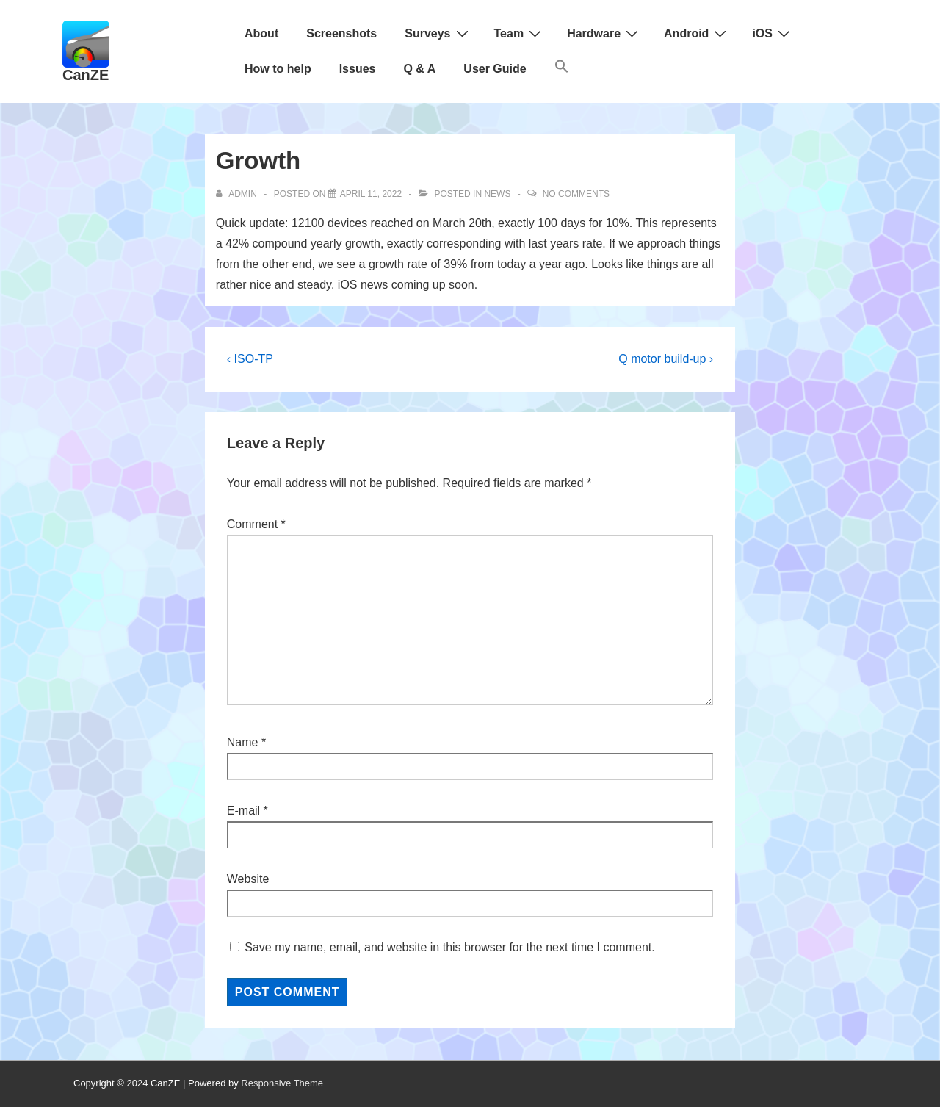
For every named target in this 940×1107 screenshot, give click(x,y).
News (497, 194)
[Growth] (371, 194)
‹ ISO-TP (250, 359)
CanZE (85, 75)
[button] (561, 69)
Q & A (419, 68)
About (261, 33)
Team (520, 33)
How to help (278, 68)
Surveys (438, 33)
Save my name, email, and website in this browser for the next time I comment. (449, 947)
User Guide (494, 68)
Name (242, 742)
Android (697, 33)
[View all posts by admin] (237, 194)
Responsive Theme (282, 1083)
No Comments (576, 194)
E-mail (243, 810)
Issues (357, 68)
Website (248, 879)
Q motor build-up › (665, 359)
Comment (256, 524)
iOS (773, 33)
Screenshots (341, 33)
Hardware (604, 33)
